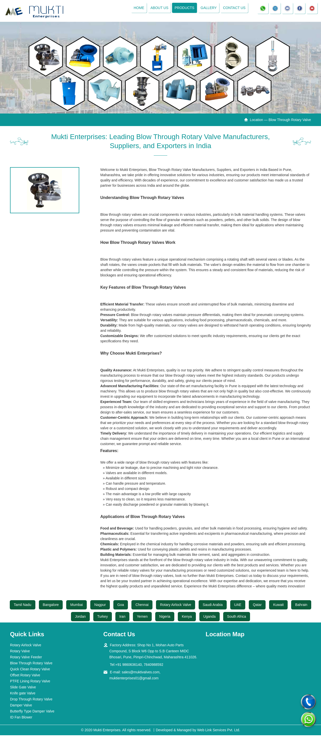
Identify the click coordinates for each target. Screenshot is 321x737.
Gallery (207, 9)
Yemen (142, 618)
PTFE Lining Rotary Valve (30, 683)
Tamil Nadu (22, 607)
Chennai (141, 607)
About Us (158, 9)
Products (183, 9)
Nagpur (100, 607)
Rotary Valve (20, 653)
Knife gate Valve (22, 695)
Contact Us (233, 9)
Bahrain (301, 607)
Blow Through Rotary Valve (31, 665)
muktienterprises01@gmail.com (133, 680)
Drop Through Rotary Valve (31, 701)
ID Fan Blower (21, 719)
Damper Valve (21, 707)
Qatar (257, 607)
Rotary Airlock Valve (175, 607)
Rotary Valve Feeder (26, 659)
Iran (122, 618)
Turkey (102, 618)
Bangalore (51, 607)
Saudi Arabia (212, 607)
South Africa (236, 618)
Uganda (209, 618)
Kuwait (278, 607)
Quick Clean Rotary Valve (30, 671)
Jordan (80, 618)
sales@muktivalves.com (140, 674)
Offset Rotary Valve (25, 677)
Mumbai (76, 607)
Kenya (187, 618)
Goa (120, 607)
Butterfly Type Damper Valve (32, 713)
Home (137, 9)
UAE (238, 607)
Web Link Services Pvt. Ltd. (218, 732)
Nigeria (164, 618)
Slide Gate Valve (23, 689)
